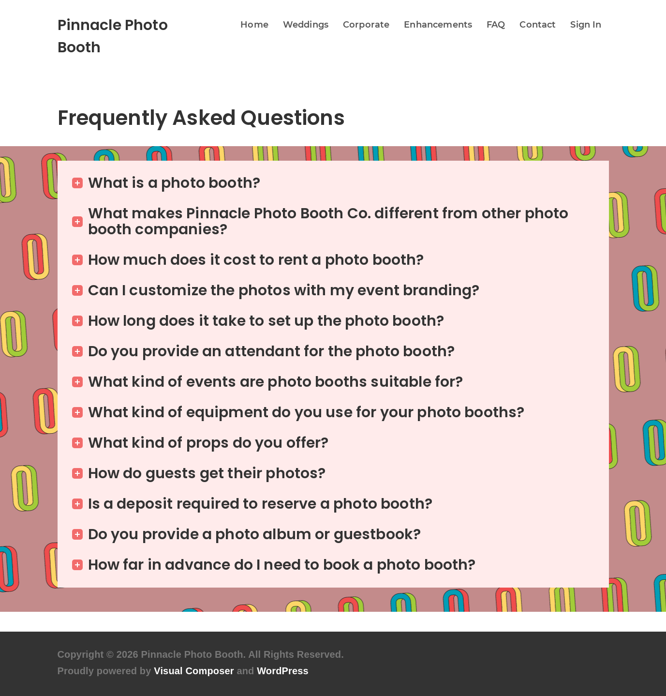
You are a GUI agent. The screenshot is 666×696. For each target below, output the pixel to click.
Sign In (585, 24)
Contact (537, 24)
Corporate (366, 24)
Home (254, 24)
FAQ (496, 24)
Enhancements (438, 24)
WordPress (283, 671)
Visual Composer (194, 671)
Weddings (305, 24)
